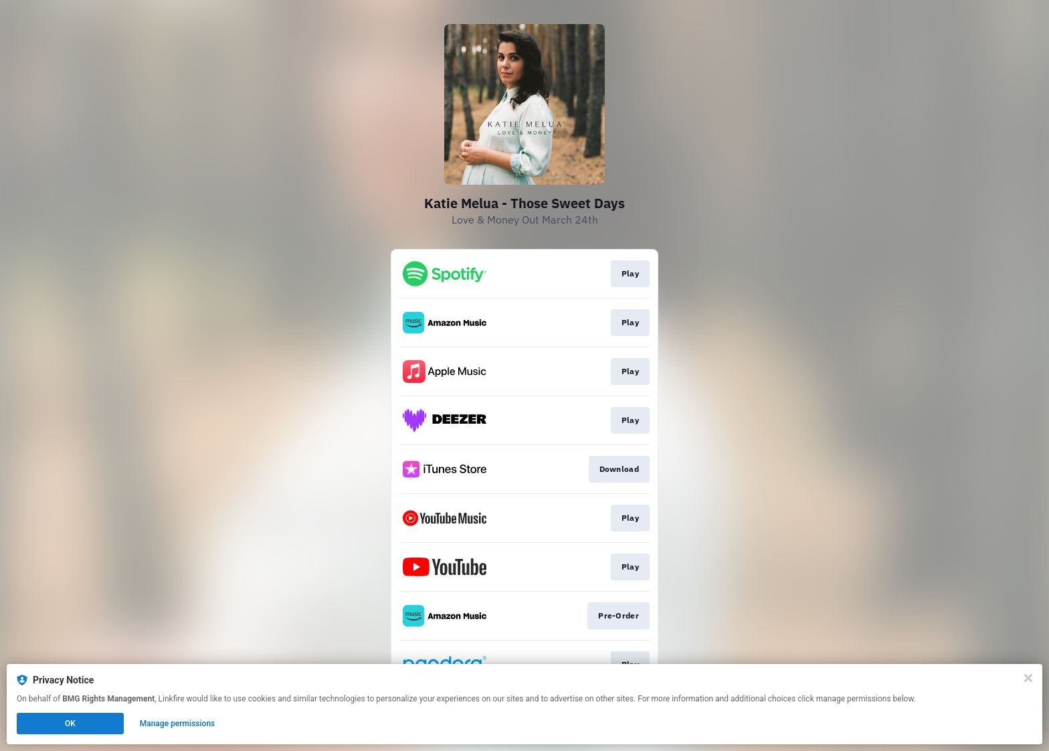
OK (70, 723)
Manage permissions (177, 723)
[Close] (1028, 678)
